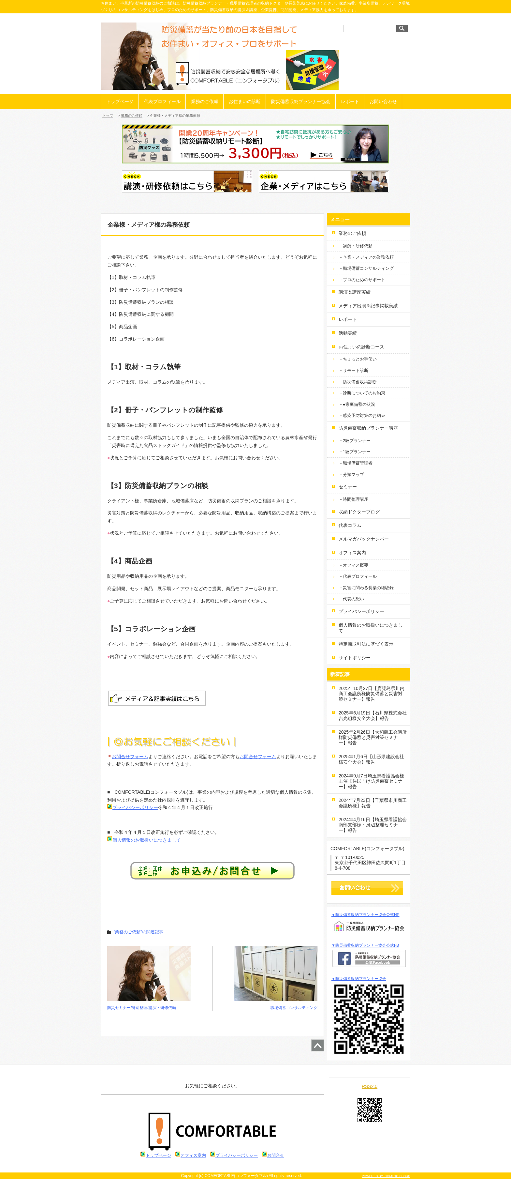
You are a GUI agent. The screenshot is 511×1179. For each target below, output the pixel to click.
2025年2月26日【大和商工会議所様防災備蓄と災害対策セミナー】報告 (373, 737)
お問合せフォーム (130, 756)
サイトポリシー (355, 657)
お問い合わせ (383, 101)
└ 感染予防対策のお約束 (362, 415)
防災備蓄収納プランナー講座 (368, 428)
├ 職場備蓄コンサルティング (366, 268)
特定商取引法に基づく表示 (366, 644)
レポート (350, 101)
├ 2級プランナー (355, 440)
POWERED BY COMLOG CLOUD (386, 1176)
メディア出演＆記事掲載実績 (368, 305)
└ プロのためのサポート (362, 279)
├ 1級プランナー (355, 451)
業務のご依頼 (204, 101)
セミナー (348, 486)
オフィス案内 (352, 552)
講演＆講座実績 (355, 292)
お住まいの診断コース (361, 346)
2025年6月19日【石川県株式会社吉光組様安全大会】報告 (373, 715)
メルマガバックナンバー (364, 539)
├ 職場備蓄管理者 (355, 463)
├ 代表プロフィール (358, 576)
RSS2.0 (369, 1086)
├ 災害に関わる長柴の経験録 (366, 587)
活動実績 (348, 333)
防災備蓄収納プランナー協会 (300, 101)
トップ (107, 115)
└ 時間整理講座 (353, 499)
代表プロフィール (162, 101)
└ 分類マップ (351, 474)
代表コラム (350, 525)
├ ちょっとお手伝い (358, 359)
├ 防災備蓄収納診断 (358, 381)
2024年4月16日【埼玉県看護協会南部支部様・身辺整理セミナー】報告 (373, 825)
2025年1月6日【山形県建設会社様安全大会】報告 (371, 759)
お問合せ (275, 1155)
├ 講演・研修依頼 (355, 245)
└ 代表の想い (351, 598)
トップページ (120, 101)
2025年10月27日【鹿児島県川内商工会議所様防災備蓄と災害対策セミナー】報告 (371, 694)
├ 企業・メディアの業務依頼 (366, 257)
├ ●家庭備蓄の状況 (357, 404)
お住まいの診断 (245, 101)
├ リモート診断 (353, 370)
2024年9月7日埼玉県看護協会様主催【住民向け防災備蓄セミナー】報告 (371, 781)
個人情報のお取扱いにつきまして (146, 840)
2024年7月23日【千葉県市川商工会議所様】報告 (373, 803)
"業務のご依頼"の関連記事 (138, 931)
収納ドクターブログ (359, 511)
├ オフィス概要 (353, 565)
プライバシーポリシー (132, 807)
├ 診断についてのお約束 (362, 392)
